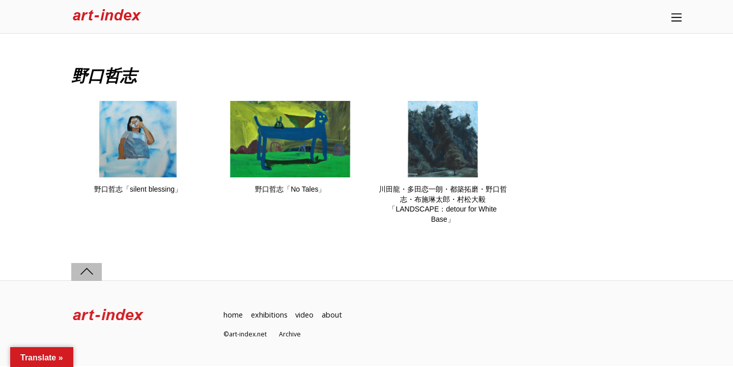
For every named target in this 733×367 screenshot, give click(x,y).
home (233, 315)
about (332, 315)
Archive (290, 334)
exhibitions (269, 315)
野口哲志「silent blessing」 (138, 189)
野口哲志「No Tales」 (290, 189)
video (304, 315)
